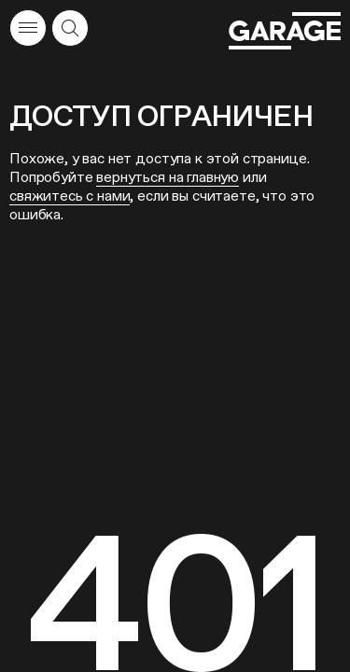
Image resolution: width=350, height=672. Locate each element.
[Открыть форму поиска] (70, 28)
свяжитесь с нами (69, 195)
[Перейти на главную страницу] (285, 30)
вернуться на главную (167, 177)
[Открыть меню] (28, 28)
